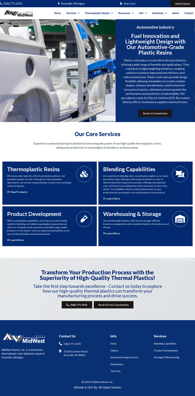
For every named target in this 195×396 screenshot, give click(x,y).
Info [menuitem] (143, 13)
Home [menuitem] (57, 13)
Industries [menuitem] (159, 13)
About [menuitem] (175, 13)
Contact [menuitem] (189, 13)
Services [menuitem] (72, 13)
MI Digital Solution (110, 387)
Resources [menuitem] (125, 13)
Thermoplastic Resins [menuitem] (99, 13)
